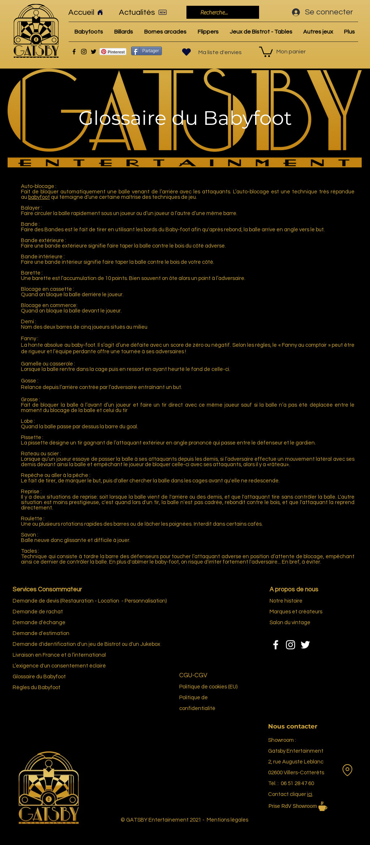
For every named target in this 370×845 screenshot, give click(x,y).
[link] (266, 51)
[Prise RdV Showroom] (307, 806)
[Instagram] (83, 51)
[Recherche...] (222, 12)
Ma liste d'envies (220, 52)
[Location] (347, 770)
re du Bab (41, 676)
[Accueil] (88, 12)
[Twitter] (93, 51)
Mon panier (291, 51)
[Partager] (146, 51)
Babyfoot (49, 687)
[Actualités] (145, 12)
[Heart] (186, 52)
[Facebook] (74, 51)
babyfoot (39, 197)
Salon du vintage (290, 622)
